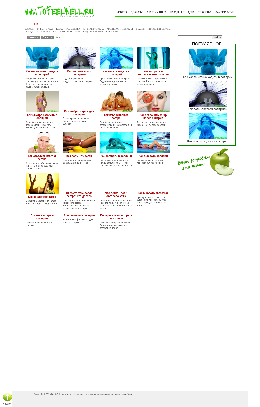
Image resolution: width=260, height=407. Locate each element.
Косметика (73, 28)
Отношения (205, 12)
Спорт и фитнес (157, 12)
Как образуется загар (42, 196)
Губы (40, 28)
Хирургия (112, 31)
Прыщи (29, 31)
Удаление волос (46, 31)
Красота (122, 12)
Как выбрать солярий (153, 155)
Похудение (177, 12)
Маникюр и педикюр (120, 28)
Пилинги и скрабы (159, 28)
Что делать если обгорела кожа (116, 194)
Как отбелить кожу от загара (42, 157)
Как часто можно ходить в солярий (42, 73)
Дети (191, 12)
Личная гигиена (93, 28)
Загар (49, 28)
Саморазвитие (224, 12)
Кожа (59, 28)
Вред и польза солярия (79, 215)
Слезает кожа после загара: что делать (79, 194)
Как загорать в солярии (116, 155)
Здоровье (137, 12)
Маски (140, 28)
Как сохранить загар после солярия (153, 116)
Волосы (30, 28)
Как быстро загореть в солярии (42, 116)
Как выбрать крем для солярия (79, 113)
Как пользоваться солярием (79, 73)
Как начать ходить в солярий (116, 73)
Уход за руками (93, 31)
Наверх (7, 403)
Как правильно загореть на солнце (116, 217)
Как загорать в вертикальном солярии (153, 73)
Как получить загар (79, 155)
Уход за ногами (70, 31)
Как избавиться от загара (116, 116)
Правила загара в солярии (42, 217)
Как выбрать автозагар (153, 192)
